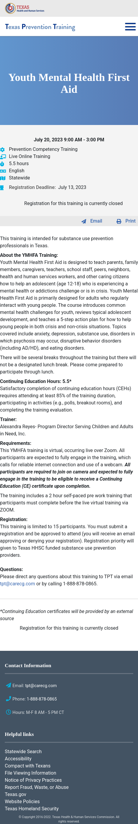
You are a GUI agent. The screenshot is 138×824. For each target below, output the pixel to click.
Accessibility (18, 759)
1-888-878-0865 (42, 699)
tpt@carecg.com (17, 584)
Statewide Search (23, 751)
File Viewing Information (30, 773)
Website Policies (22, 801)
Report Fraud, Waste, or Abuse (37, 787)
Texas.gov (15, 794)
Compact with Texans (27, 766)
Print (130, 221)
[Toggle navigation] (129, 30)
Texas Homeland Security (32, 809)
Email (96, 221)
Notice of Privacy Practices (33, 780)
